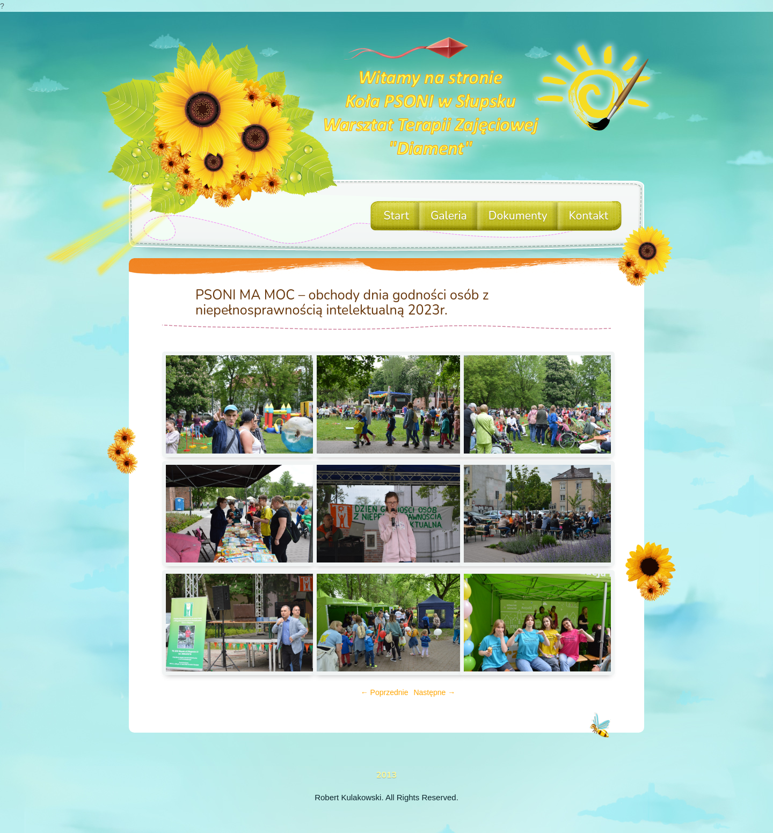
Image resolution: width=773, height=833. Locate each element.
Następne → (434, 692)
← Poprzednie (385, 692)
